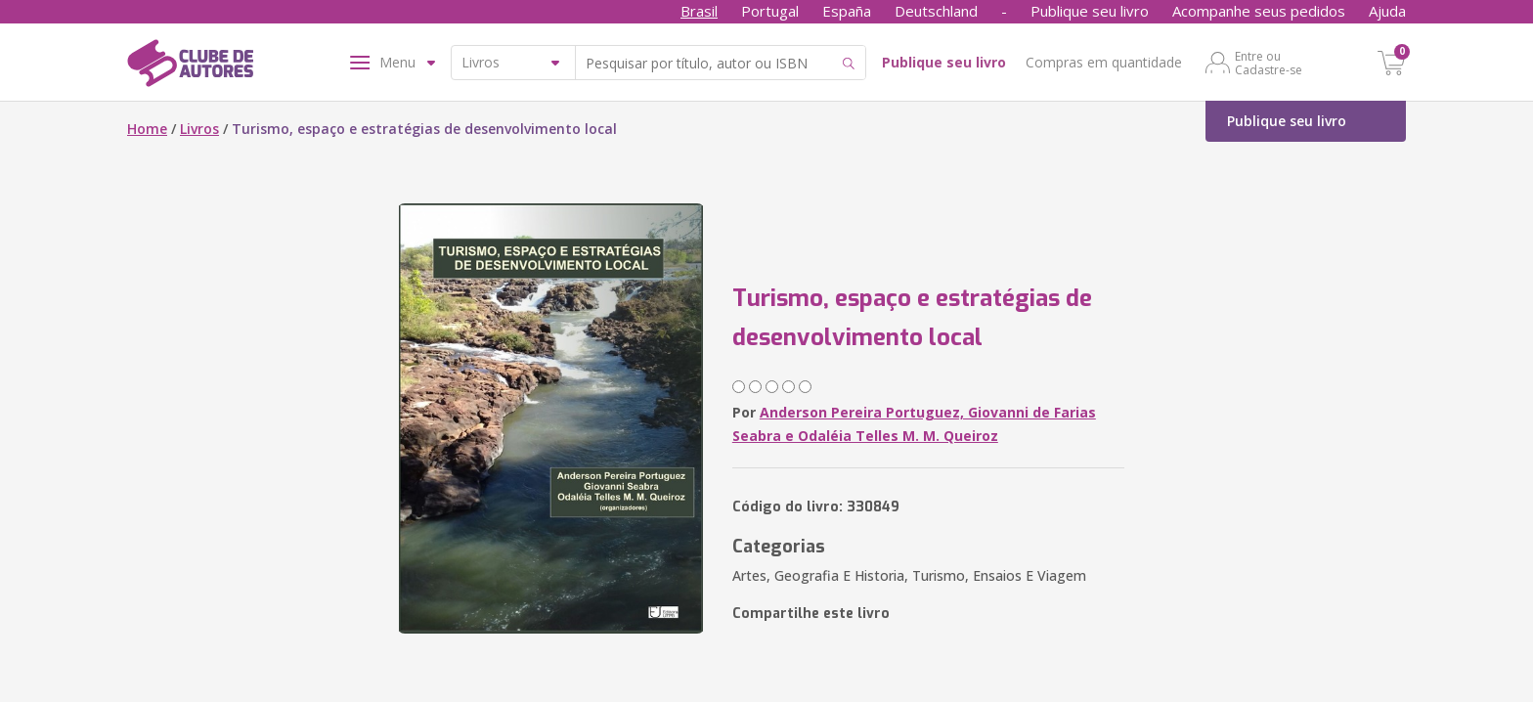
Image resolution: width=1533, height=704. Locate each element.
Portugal (770, 11)
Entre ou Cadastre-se (1268, 62)
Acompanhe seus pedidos (1258, 11)
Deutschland (936, 11)
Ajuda (1387, 11)
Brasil (699, 11)
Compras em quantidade (1104, 62)
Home (147, 128)
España (846, 11)
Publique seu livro (1089, 11)
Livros (199, 128)
